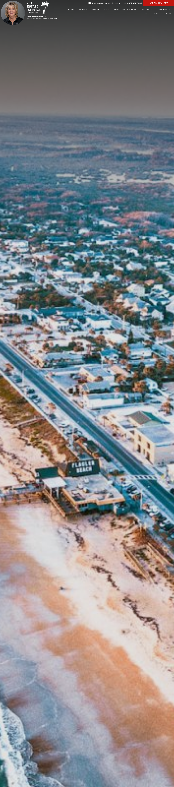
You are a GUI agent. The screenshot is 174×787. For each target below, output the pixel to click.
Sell (106, 9)
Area (146, 14)
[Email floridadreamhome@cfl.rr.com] (104, 3)
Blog (168, 14)
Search (83, 9)
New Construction (125, 9)
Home (71, 9)
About (156, 14)
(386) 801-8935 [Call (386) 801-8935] (132, 3)
